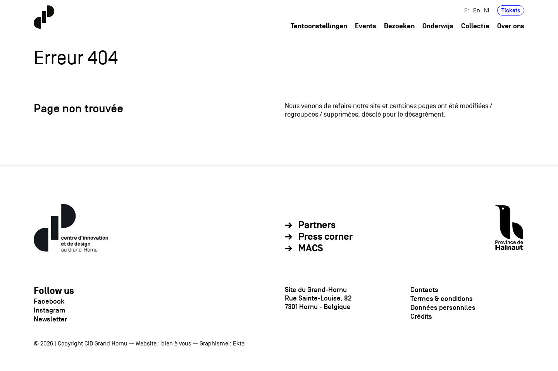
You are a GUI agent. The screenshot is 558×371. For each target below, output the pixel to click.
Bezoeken (399, 26)
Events (365, 26)
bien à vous (176, 343)
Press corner (325, 237)
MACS (310, 248)
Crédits (421, 316)
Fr (466, 10)
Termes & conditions (441, 298)
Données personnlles (442, 307)
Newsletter (50, 319)
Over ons (510, 26)
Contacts (424, 289)
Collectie (475, 26)
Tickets (510, 10)
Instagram (49, 310)
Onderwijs (437, 26)
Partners (317, 225)
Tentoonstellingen (319, 26)
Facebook (49, 301)
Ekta (239, 343)
